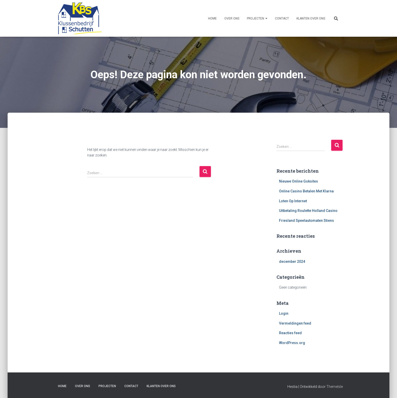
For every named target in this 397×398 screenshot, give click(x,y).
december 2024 (292, 262)
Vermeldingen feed (295, 323)
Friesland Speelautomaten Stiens (306, 220)
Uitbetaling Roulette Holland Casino (308, 211)
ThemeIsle (334, 387)
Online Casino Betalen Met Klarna (306, 191)
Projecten (257, 18)
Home (212, 18)
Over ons (231, 18)
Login (283, 313)
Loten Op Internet (293, 201)
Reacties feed (290, 333)
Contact (282, 18)
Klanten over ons (310, 18)
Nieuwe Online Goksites (298, 181)
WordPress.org (292, 343)
